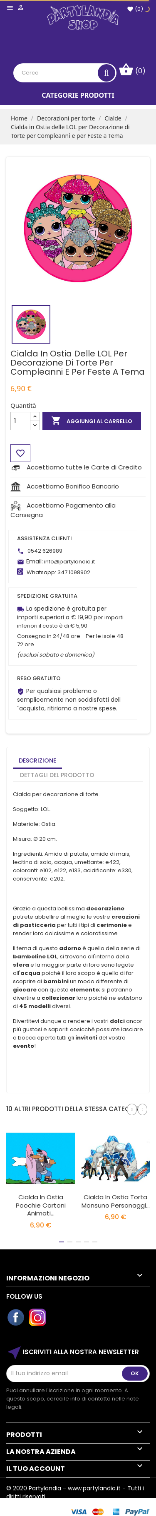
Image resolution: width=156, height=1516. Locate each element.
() (135, 9)
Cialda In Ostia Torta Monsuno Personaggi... (116, 1201)
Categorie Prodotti (78, 95)
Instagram (38, 1318)
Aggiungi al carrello (91, 421)
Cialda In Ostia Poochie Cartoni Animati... (41, 1205)
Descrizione (37, 760)
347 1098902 (73, 572)
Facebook (16, 1318)
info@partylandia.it (69, 561)
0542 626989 (44, 551)
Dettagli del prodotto (57, 775)
